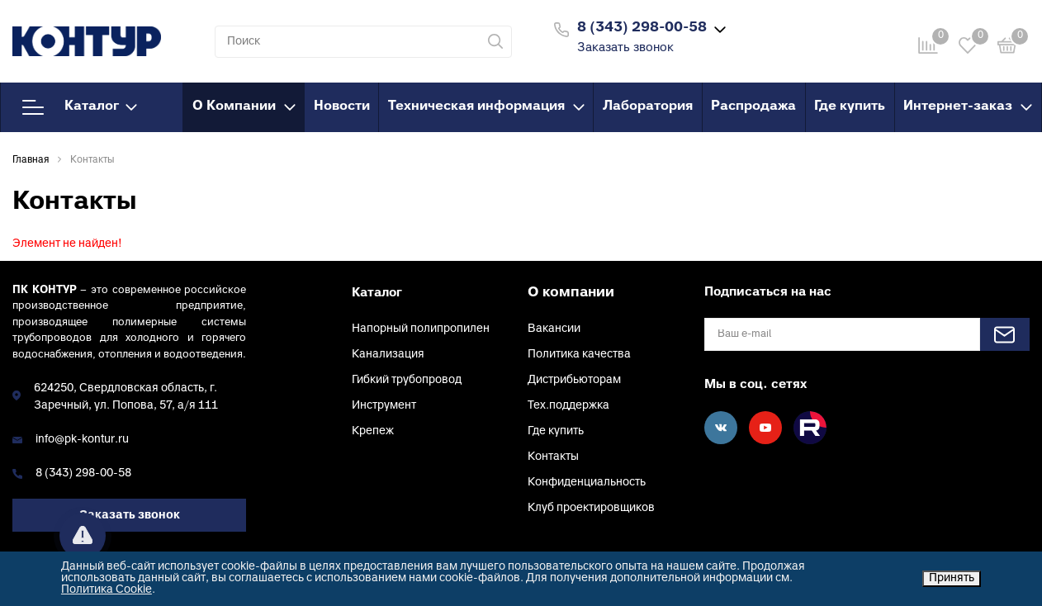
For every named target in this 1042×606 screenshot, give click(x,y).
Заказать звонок (625, 48)
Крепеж (373, 431)
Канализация (388, 354)
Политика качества (579, 354)
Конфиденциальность (587, 482)
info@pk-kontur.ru (82, 439)
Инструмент (384, 405)
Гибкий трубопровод (407, 380)
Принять (951, 578)
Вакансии (554, 329)
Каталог (79, 107)
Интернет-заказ (967, 106)
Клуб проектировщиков (591, 508)
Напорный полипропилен (421, 329)
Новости (342, 106)
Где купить (849, 106)
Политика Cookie (106, 590)
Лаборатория (648, 106)
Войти (797, 27)
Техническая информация (486, 106)
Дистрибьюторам (574, 380)
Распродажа (753, 106)
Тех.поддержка (568, 405)
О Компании (244, 106)
